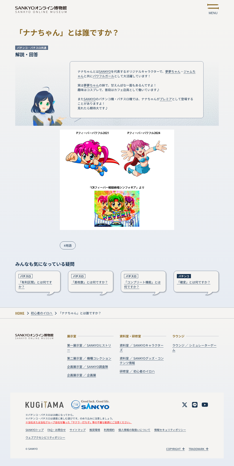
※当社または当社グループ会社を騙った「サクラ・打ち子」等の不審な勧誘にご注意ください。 (79, 422)
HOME (19, 313)
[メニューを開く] (213, 9)
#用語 (68, 245)
